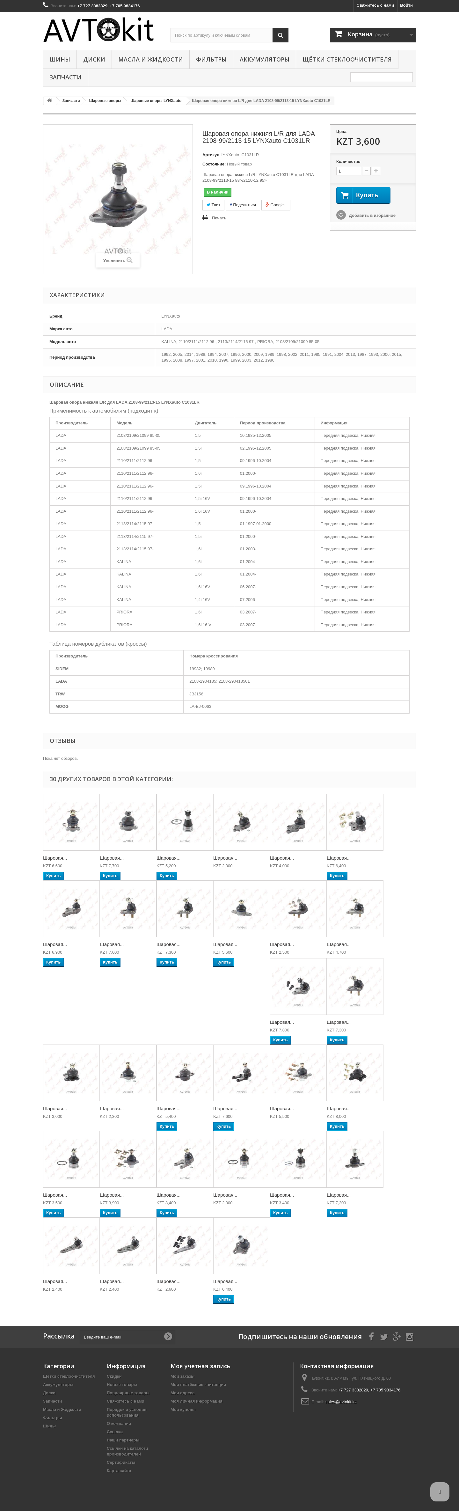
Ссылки (115, 1431)
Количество (348, 161)
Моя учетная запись (200, 1366)
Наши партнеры (123, 1440)
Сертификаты (121, 1462)
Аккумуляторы (264, 59)
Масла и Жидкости (150, 59)
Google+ (276, 204)
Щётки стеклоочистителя (347, 59)
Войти (406, 5)
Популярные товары (128, 1392)
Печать (219, 218)
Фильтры (211, 59)
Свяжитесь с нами (375, 5)
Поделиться (243, 204)
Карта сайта (119, 1470)
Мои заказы (182, 1376)
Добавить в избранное (372, 215)
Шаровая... (55, 858)
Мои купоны (183, 1409)
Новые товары (122, 1384)
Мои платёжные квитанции (198, 1384)
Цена (341, 131)
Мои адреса (182, 1392)
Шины (59, 59)
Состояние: (214, 164)
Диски (94, 59)
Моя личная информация (196, 1401)
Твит (213, 204)
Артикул (210, 154)
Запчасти (65, 77)
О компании (119, 1423)
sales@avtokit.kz (341, 1401)
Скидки (114, 1376)
